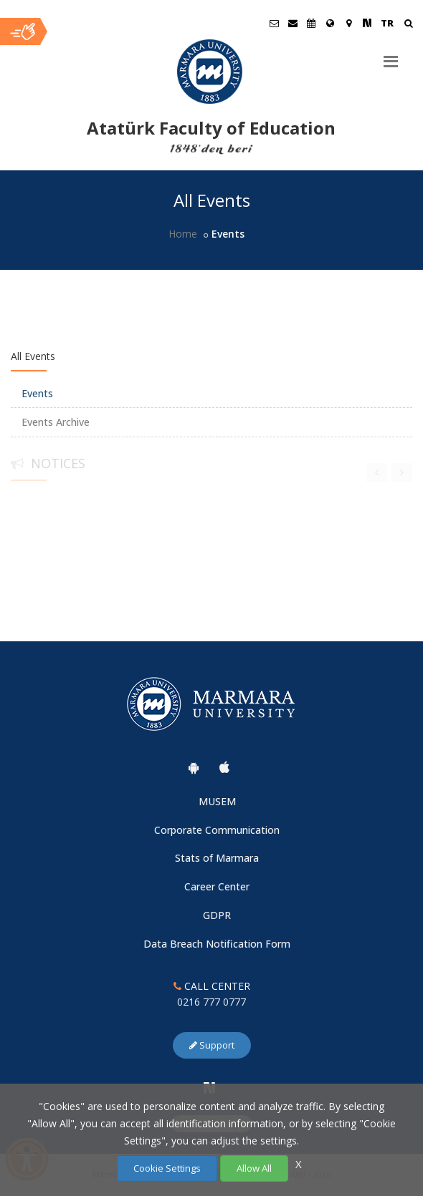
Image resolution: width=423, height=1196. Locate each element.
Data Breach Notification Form (216, 944)
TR (387, 22)
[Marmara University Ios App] (224, 767)
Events (37, 393)
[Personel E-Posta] (292, 23)
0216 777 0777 (211, 1001)
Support (211, 1045)
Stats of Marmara (217, 858)
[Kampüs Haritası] (348, 23)
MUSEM (217, 801)
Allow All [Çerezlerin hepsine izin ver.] (254, 1168)
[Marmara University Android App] (193, 767)
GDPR (217, 915)
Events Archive (56, 422)
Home (182, 233)
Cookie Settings (167, 1168)
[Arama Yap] (408, 25)
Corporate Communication (217, 830)
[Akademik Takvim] (311, 23)
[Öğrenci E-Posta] (274, 23)
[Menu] (390, 55)
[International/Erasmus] (330, 23)
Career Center (216, 886)
